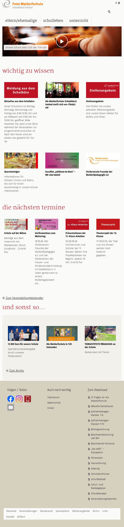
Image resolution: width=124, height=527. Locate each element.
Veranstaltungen (28, 511)
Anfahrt (21, 516)
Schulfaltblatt (98, 479)
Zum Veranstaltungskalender (24, 298)
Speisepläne (62, 511)
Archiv (96, 511)
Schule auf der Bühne (15, 233)
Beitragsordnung (100, 429)
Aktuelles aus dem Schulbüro (19, 101)
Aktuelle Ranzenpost (102, 406)
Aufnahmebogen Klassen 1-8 (100, 413)
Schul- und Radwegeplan (98, 486)
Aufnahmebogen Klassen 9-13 (100, 422)
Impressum (53, 397)
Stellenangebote (95, 101)
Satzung (95, 468)
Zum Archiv (16, 370)
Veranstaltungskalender (104, 498)
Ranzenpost (46, 511)
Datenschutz (53, 402)
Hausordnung (98, 463)
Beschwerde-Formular (103, 443)
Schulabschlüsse (100, 473)
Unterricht (78, 21)
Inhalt (50, 408)
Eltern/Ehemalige (21, 21)
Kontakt (10, 516)
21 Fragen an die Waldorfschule (100, 399)
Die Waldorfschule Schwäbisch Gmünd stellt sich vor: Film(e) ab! (61, 104)
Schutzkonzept (98, 493)
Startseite (11, 511)
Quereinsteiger (12, 171)
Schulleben (53, 21)
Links (105, 511)
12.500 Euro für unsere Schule (23, 344)
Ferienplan (97, 457)
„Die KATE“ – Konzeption (97, 450)
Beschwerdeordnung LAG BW (102, 436)
